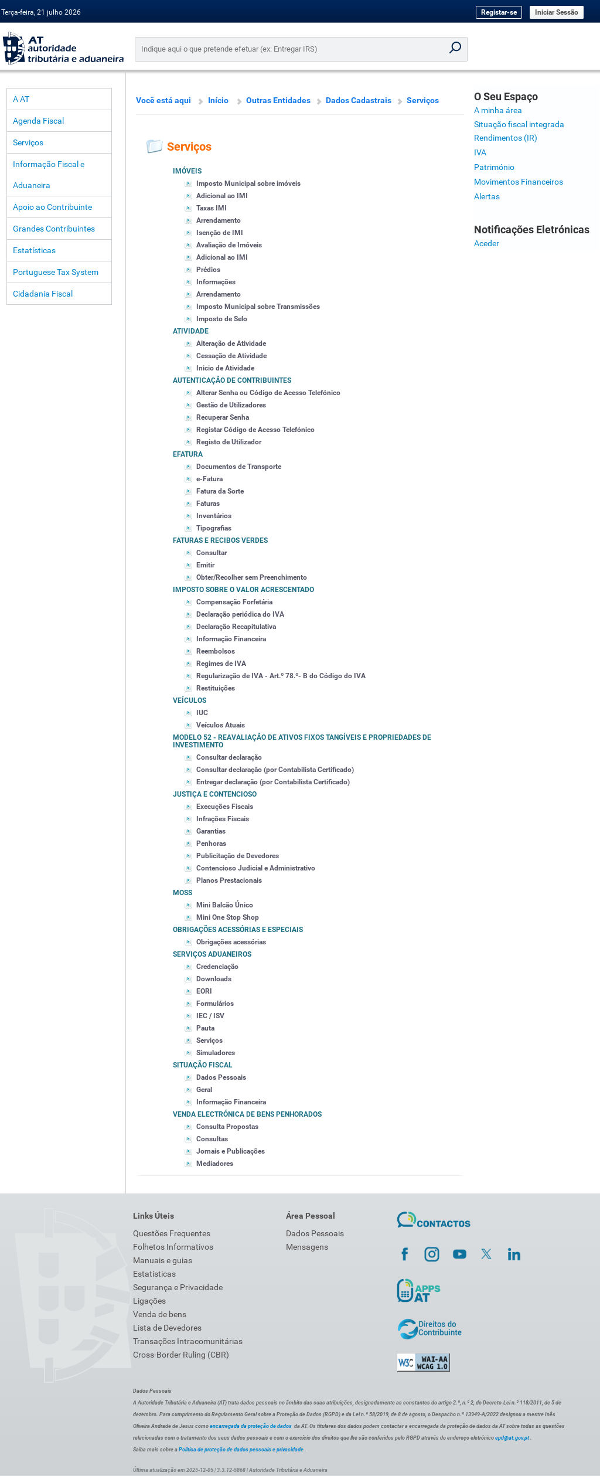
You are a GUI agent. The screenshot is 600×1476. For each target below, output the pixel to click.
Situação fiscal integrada (519, 124)
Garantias (211, 831)
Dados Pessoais (221, 1077)
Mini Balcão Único (224, 905)
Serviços (28, 142)
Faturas (208, 503)
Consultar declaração (229, 757)
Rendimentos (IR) (505, 137)
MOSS (182, 893)
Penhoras (211, 843)
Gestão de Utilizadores (231, 405)
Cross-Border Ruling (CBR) (181, 1354)
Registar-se (499, 12)
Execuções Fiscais (224, 806)
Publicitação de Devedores (237, 856)
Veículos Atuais (220, 725)
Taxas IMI (211, 208)
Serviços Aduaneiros (212, 954)
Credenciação (217, 967)
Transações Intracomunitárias (188, 1341)
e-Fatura (209, 479)
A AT (21, 99)
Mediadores (214, 1163)
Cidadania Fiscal (43, 293)
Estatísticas (34, 250)
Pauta (205, 1028)
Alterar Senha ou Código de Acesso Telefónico (268, 393)
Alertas (487, 196)
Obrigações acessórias (231, 942)
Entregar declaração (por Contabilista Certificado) (273, 782)
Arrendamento (218, 220)
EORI (204, 991)
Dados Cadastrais (358, 100)
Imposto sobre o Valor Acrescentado (243, 590)
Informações (216, 282)
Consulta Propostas (227, 1127)
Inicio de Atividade (225, 368)
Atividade (191, 331)
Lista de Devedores (167, 1327)
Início (218, 100)
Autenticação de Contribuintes (232, 380)
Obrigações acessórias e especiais (238, 930)
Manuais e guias (162, 1260)
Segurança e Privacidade (178, 1287)
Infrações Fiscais (222, 819)
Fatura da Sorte (220, 491)
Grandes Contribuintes (54, 228)
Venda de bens (159, 1314)
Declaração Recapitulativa (236, 627)
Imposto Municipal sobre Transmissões (258, 306)
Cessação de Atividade (231, 356)
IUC (202, 713)
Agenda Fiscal (38, 120)
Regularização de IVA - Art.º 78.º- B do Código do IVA (281, 676)
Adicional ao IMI (222, 196)
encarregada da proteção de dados (251, 1426)
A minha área (498, 110)
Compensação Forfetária (234, 602)
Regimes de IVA (221, 663)
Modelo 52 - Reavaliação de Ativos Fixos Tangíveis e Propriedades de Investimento (302, 741)
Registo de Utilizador (228, 442)
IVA (480, 152)
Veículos (189, 700)
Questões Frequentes (171, 1233)
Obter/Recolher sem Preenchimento (251, 577)
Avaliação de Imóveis (229, 245)
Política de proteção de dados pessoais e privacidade (241, 1450)
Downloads (213, 979)
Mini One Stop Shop (227, 917)
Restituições (215, 688)
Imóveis (187, 171)
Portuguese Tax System (55, 272)
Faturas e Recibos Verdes (220, 540)
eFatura (188, 454)
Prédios (208, 270)
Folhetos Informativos (173, 1246)
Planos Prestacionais (229, 880)
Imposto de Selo (221, 319)
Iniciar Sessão (556, 12)
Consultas (212, 1139)
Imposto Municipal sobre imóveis (248, 183)
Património (494, 167)
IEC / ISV (210, 1016)
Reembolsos (215, 651)
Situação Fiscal (203, 1065)
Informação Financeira (231, 639)
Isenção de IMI (219, 233)
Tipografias (213, 528)
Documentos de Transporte (238, 466)
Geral (204, 1090)
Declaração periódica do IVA (240, 614)
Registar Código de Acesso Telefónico (255, 430)
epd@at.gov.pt (512, 1438)
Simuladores (215, 1053)
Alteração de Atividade (231, 343)
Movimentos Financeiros (518, 181)
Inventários (213, 516)
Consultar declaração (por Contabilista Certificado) (275, 770)
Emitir (205, 565)
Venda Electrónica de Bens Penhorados (247, 1114)
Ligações (149, 1300)
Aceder (486, 243)
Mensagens (307, 1246)
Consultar (211, 553)
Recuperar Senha (222, 417)
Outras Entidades (278, 100)
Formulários (215, 1003)
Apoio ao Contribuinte (52, 207)
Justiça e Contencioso (215, 794)
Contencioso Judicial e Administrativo (255, 868)
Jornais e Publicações (230, 1151)
